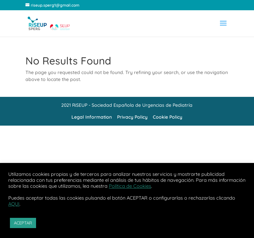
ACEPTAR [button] (23, 222)
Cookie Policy (167, 117)
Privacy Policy (132, 117)
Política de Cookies (130, 186)
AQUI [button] (14, 204)
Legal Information (91, 117)
